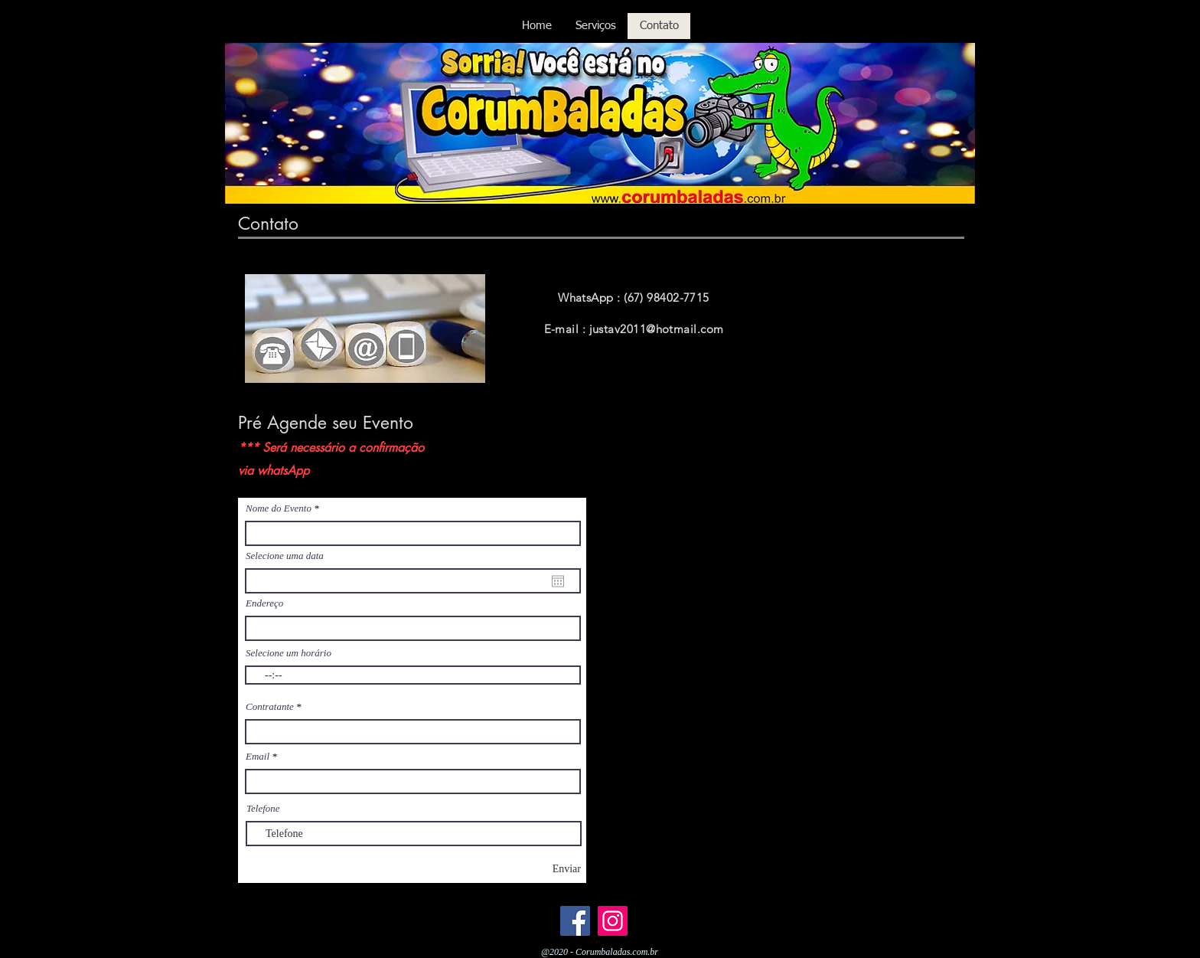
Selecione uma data (285, 556)
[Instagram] (613, 921)
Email (257, 756)
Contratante (270, 706)
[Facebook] (575, 921)
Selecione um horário (288, 653)
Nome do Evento (278, 508)
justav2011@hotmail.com (656, 329)
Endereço (264, 603)
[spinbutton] (412, 675)
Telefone (263, 808)
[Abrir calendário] (558, 581)
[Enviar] (538, 868)
